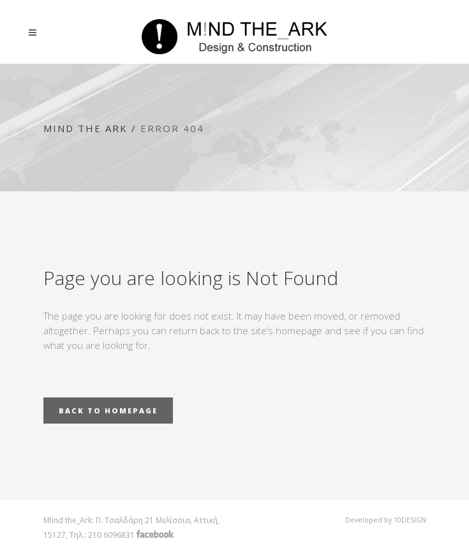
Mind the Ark (85, 128)
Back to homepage (108, 410)
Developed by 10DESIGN (385, 519)
